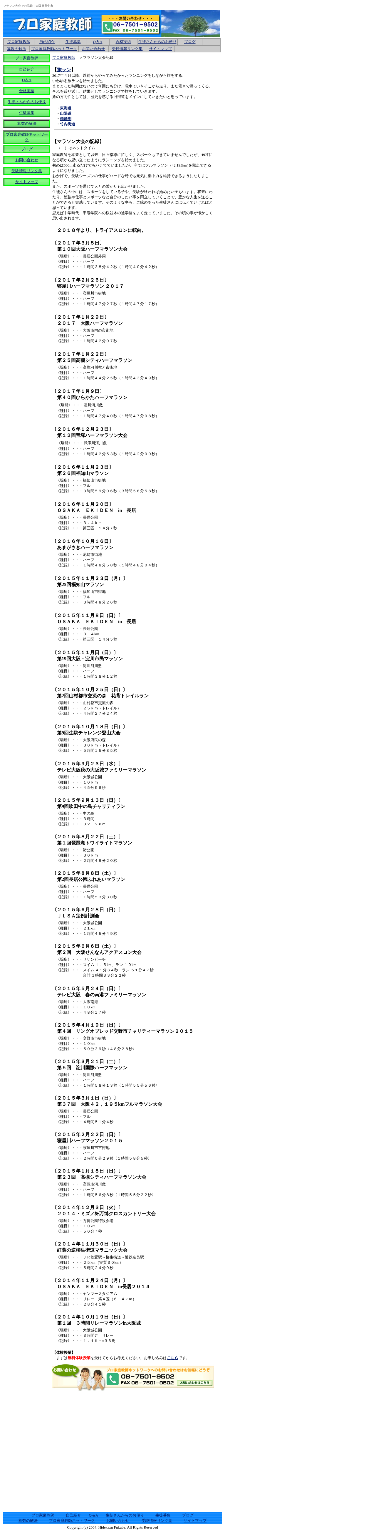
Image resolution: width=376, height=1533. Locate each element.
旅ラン (64, 69)
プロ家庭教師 (26, 58)
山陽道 (65, 113)
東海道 (65, 108)
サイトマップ (160, 48)
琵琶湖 (65, 119)
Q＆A (98, 41)
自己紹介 (26, 69)
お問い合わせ (118, 1520)
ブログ (190, 41)
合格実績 (26, 91)
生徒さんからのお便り (157, 41)
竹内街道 (67, 124)
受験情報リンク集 (26, 171)
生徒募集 (73, 41)
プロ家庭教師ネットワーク (54, 48)
